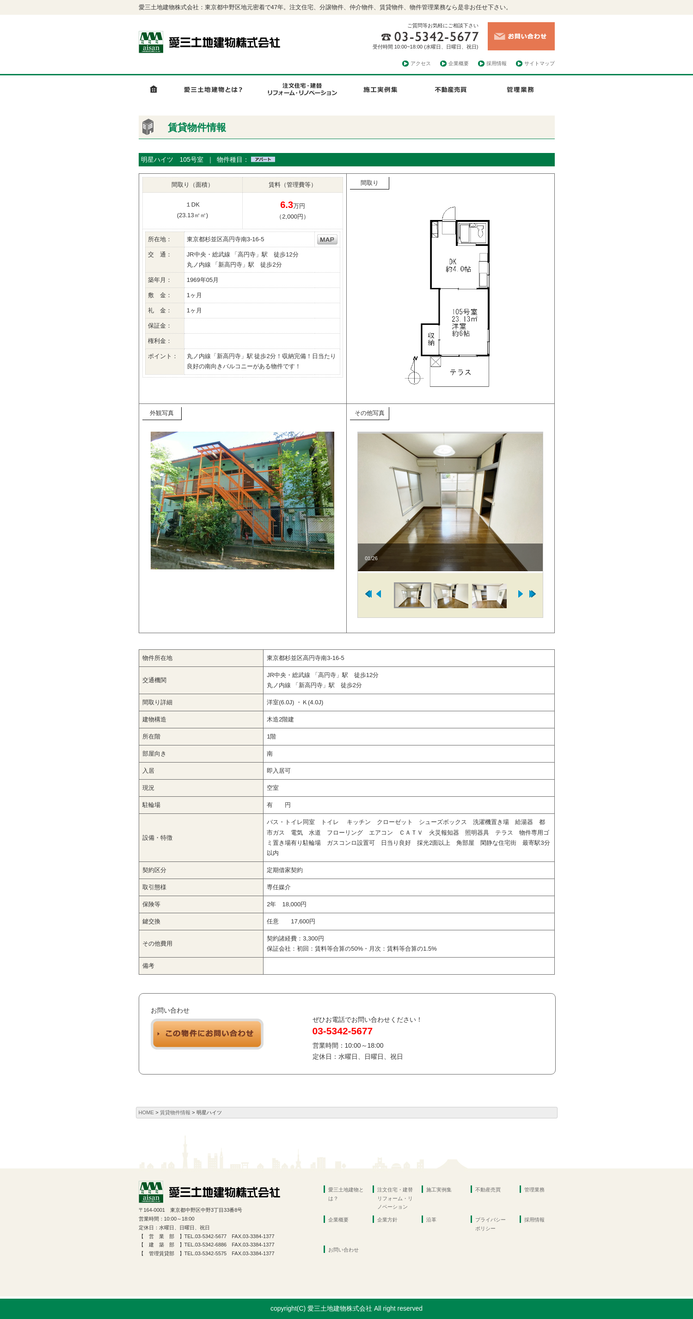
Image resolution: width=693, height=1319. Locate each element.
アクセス (421, 63)
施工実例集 (439, 1189)
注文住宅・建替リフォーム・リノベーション (395, 1198)
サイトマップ (539, 63)
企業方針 (387, 1219)
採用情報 (496, 63)
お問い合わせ (343, 1249)
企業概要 (458, 63)
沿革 (431, 1219)
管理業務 (534, 1189)
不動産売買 (488, 1189)
